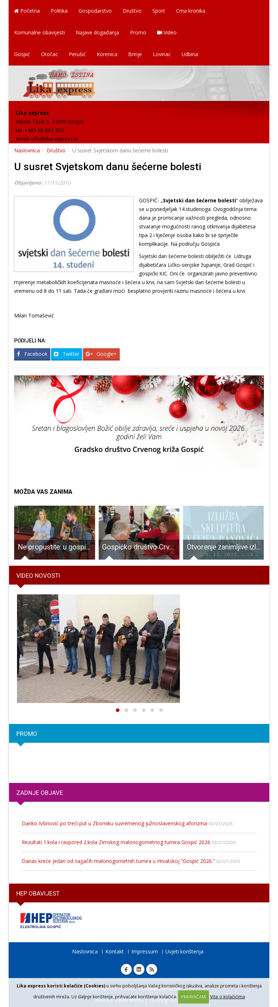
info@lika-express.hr (54, 138)
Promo (138, 32)
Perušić (77, 54)
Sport (158, 10)
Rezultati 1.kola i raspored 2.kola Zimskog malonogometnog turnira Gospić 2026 (116, 842)
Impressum (144, 951)
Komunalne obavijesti (39, 32)
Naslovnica (27, 150)
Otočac (49, 54)
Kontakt (114, 951)
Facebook (32, 353)
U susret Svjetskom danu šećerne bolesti (107, 167)
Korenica (107, 54)
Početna (27, 10)
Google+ (101, 353)
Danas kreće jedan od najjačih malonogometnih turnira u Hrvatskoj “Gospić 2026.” (118, 861)
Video (167, 32)
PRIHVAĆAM (193, 997)
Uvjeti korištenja (184, 951)
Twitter (66, 353)
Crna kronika (190, 10)
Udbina (190, 54)
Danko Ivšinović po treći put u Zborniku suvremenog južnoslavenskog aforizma (114, 823)
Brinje (135, 54)
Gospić (22, 54)
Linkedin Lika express (139, 969)
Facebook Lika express (126, 969)
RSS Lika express (151, 969)
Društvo (132, 10)
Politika (59, 10)
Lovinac (162, 54)
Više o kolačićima (227, 997)
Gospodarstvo (95, 10)
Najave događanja (97, 32)
